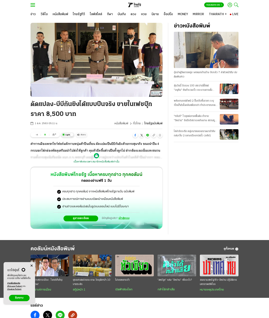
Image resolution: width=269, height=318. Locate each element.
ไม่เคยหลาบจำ (122, 280)
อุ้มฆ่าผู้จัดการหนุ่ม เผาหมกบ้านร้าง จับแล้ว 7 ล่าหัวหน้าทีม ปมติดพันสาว (205, 74)
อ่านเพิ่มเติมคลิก (14, 285)
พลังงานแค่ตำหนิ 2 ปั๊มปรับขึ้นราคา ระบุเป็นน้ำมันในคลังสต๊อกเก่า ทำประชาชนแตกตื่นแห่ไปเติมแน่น (195, 103)
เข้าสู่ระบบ (124, 218)
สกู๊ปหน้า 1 (79, 289)
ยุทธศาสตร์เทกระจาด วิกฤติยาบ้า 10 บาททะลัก (91, 282)
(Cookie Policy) (14, 289)
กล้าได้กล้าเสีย (166, 289)
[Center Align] (32, 265)
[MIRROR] (198, 14)
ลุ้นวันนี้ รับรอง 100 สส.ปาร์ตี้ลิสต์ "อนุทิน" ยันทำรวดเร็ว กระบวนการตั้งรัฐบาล (193, 88)
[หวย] (144, 14)
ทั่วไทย (137, 123)
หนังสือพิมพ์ (121, 123)
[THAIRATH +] (218, 14)
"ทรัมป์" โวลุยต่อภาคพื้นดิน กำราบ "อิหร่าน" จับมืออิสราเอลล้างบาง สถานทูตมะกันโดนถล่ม (195, 119)
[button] (135, 135)
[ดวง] (133, 14)
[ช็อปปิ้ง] (168, 14)
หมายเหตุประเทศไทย (212, 289)
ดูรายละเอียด (81, 218)
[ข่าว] (33, 14)
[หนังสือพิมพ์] (60, 14)
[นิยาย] (155, 14)
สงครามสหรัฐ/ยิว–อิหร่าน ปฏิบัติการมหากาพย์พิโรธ (218, 282)
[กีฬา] (110, 14)
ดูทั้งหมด (231, 249)
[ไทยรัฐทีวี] (79, 14)
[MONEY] (183, 14)
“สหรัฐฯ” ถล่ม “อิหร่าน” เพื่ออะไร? (175, 280)
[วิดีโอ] (44, 14)
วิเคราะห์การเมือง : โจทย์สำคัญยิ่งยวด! (46, 282)
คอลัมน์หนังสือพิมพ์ (53, 249)
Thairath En (214, 5)
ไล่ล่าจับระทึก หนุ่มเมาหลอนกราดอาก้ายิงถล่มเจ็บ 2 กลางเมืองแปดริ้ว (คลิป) (194, 133)
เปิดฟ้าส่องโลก (123, 289)
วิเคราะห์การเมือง (41, 289)
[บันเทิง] (122, 14)
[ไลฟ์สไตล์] (96, 14)
